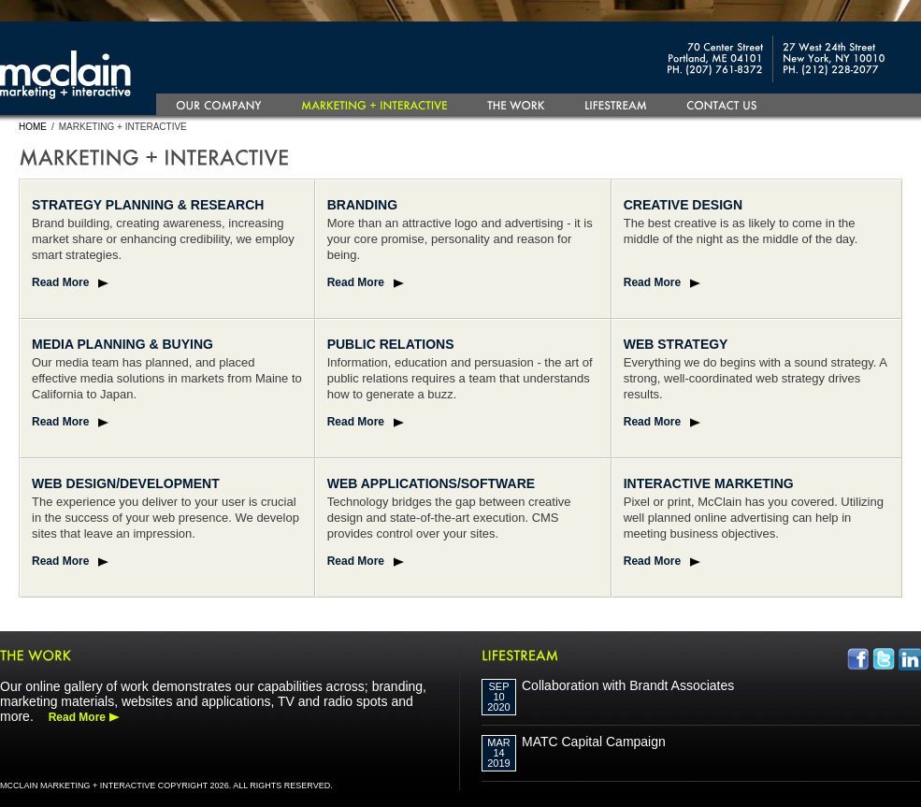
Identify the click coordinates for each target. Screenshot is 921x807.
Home (33, 127)
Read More (60, 282)
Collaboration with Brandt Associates (628, 685)
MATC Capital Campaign (594, 741)
